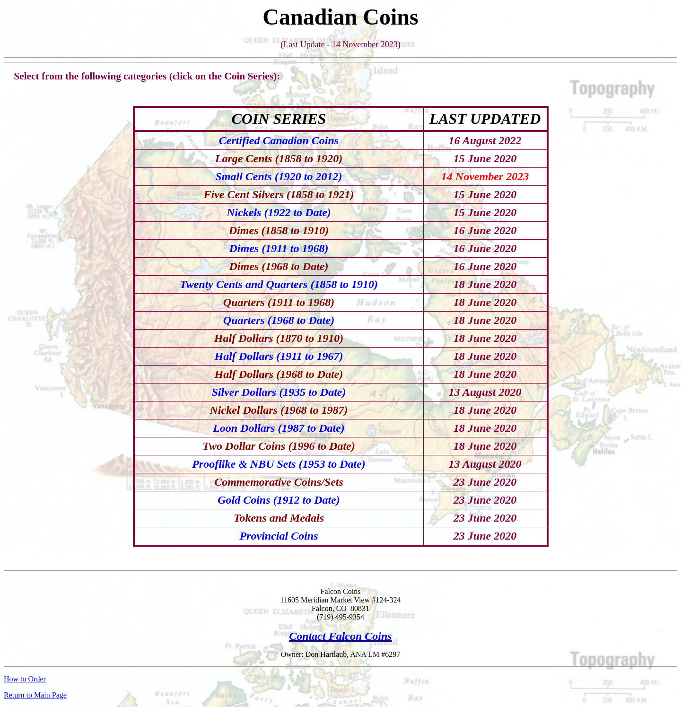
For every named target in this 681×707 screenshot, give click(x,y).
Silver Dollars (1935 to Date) (279, 392)
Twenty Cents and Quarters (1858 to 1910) (279, 284)
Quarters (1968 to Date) (278, 320)
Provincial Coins (278, 536)
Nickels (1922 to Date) (279, 212)
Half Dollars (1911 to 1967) (278, 356)
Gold (230, 500)
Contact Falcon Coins (340, 636)
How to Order (25, 679)
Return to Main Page (35, 695)
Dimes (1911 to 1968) (279, 248)
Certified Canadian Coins (279, 140)
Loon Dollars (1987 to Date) (279, 428)
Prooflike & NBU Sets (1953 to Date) (279, 464)
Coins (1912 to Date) (291, 500)
